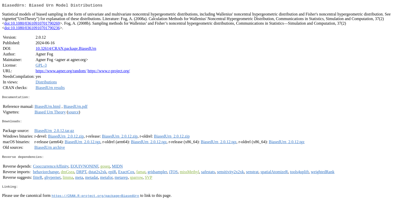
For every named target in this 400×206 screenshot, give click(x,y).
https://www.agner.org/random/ (60, 72)
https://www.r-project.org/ (109, 72)
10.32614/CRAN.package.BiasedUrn (65, 49)
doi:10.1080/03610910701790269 (32, 24)
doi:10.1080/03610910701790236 (32, 29)
